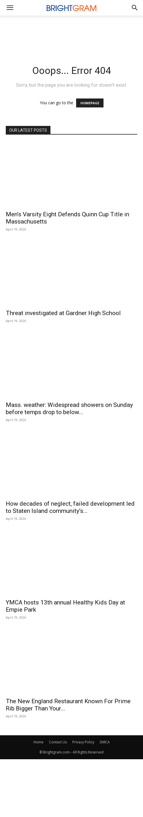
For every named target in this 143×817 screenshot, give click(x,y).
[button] (135, 8)
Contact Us (58, 742)
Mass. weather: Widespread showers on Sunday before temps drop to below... (69, 408)
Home (38, 742)
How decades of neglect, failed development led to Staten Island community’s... (70, 507)
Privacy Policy (83, 742)
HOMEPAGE (89, 103)
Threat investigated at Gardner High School (63, 313)
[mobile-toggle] (10, 8)
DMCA (105, 742)
